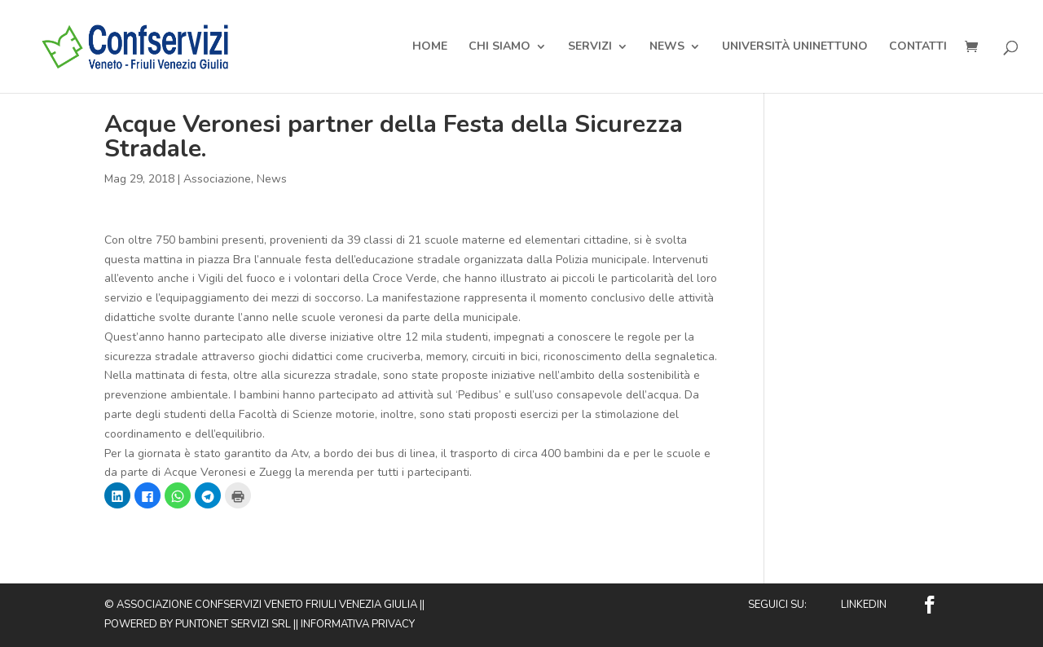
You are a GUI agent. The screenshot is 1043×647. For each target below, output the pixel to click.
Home (429, 47)
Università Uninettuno (795, 47)
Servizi (590, 47)
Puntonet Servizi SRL (233, 624)
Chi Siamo (499, 47)
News (666, 47)
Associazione (217, 179)
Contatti (918, 47)
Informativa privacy (358, 624)
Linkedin (864, 604)
